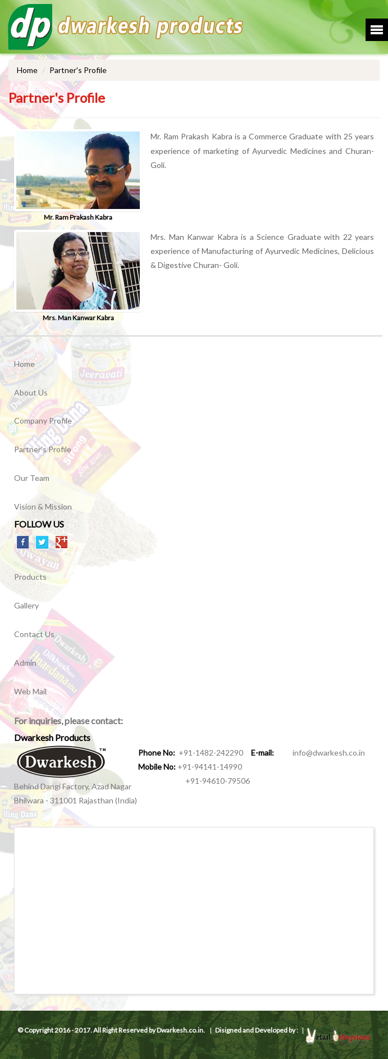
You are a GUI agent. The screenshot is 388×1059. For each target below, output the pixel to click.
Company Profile (43, 420)
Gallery (26, 605)
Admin (25, 662)
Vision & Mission (43, 506)
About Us (31, 392)
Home (27, 70)
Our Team (31, 478)
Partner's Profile (42, 449)
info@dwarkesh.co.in (320, 752)
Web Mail (30, 691)
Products (30, 576)
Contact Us (34, 634)
